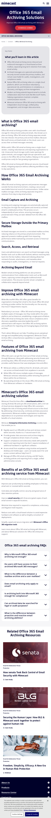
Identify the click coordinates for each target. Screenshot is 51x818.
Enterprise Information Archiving (22, 423)
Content (10, 41)
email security (14, 498)
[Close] (48, 800)
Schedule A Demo (25, 28)
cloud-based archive (34, 401)
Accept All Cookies (32, 814)
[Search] (44, 3)
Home (3, 41)
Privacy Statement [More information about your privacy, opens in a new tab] (30, 810)
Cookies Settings (17, 814)
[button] (47, 3)
